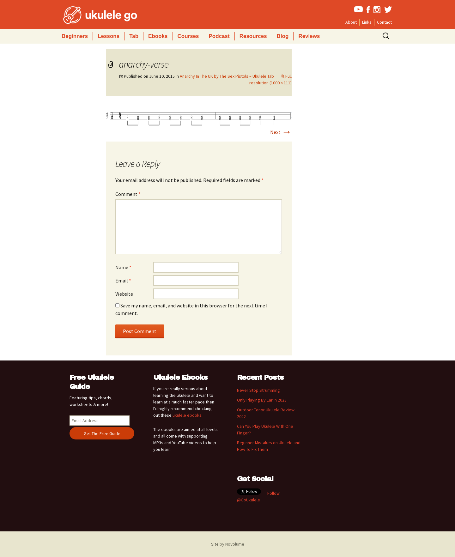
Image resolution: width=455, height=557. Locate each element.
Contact (384, 22)
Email (123, 280)
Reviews (309, 36)
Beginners (75, 36)
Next (281, 132)
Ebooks (157, 36)
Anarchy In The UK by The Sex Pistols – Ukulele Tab (227, 76)
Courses (188, 36)
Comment (128, 194)
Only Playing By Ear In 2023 (262, 400)
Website (124, 294)
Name (123, 267)
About (351, 22)
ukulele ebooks (187, 415)
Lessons (108, 36)
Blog (283, 36)
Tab (133, 36)
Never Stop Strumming (258, 390)
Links (367, 22)
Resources (253, 36)
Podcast (219, 36)
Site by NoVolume (227, 544)
